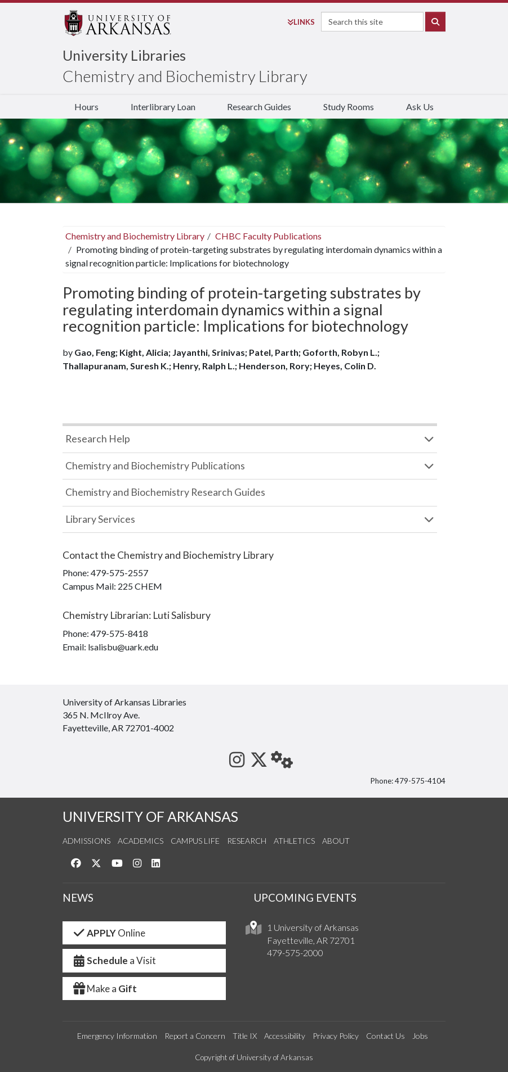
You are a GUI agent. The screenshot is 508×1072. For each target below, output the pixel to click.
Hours (86, 106)
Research (246, 840)
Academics (140, 840)
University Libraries (124, 55)
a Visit (114, 960)
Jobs (420, 1036)
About (336, 840)
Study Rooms (348, 106)
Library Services (100, 519)
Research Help (97, 439)
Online (108, 933)
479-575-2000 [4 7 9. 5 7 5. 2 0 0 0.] (295, 952)
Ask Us (420, 106)
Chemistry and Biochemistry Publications (155, 466)
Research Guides (259, 106)
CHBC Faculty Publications (268, 235)
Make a (104, 988)
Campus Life (195, 840)
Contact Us (385, 1036)
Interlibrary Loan (163, 106)
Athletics (294, 840)
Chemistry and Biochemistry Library (185, 75)
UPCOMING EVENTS (305, 898)
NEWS (78, 898)
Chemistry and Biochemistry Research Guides (165, 492)
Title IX (245, 1036)
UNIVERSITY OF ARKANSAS (150, 816)
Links (301, 21)
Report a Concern (194, 1036)
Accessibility (284, 1036)
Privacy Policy (336, 1036)
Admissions (86, 840)
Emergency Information (117, 1036)
